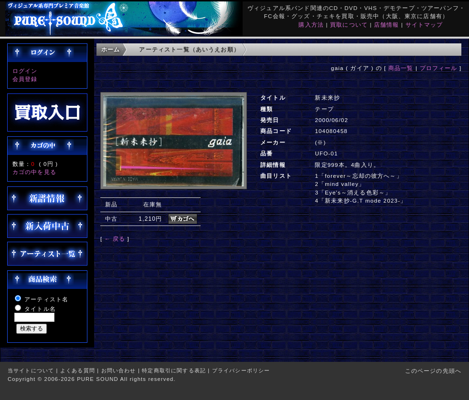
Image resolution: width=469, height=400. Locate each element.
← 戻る (115, 239)
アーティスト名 (46, 299)
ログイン (25, 71)
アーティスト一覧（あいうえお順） (189, 49)
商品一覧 (401, 68)
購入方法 (311, 24)
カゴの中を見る (34, 172)
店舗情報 (386, 24)
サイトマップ (424, 24)
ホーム (110, 49)
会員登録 (25, 79)
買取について (349, 24)
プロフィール (439, 68)
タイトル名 (40, 309)
